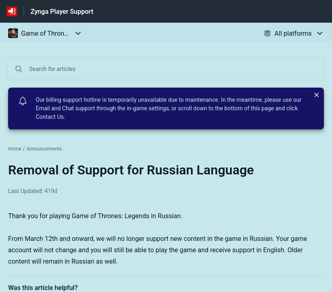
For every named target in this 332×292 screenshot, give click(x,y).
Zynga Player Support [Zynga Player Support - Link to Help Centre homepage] (61, 11)
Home (14, 149)
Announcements (44, 149)
